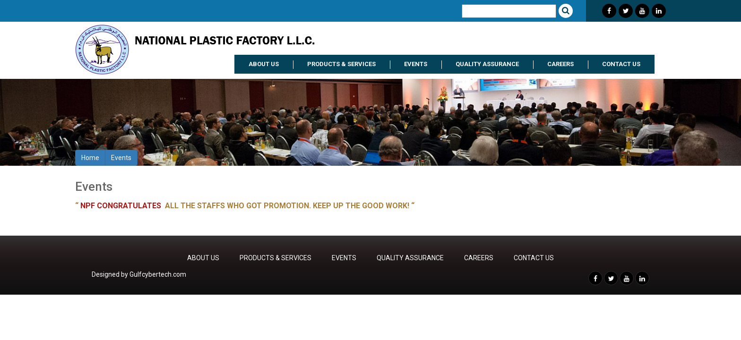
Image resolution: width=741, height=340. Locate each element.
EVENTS (415, 64)
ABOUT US (264, 64)
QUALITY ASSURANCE (487, 64)
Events (121, 158)
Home (90, 158)
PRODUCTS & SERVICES (341, 64)
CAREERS (560, 64)
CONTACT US (621, 64)
